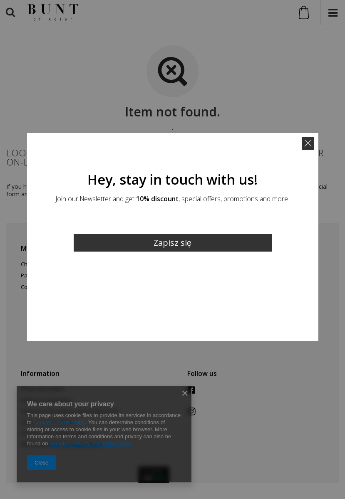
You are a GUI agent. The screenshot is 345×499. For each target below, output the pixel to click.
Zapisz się (172, 242)
